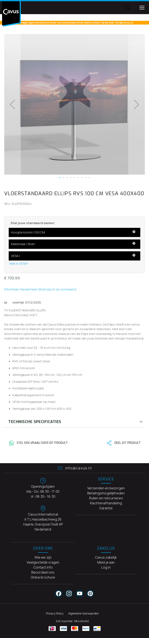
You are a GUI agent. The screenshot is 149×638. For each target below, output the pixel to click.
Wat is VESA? (18, 263)
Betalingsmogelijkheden (106, 493)
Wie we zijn (43, 557)
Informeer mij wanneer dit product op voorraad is (40, 289)
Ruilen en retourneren (106, 498)
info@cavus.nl (74, 468)
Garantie (105, 508)
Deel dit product (128, 443)
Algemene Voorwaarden (83, 613)
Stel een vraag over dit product (42, 443)
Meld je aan (106, 562)
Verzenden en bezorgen (106, 488)
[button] (12, 104)
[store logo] (11, 14)
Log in (106, 567)
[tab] (74, 421)
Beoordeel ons (42, 572)
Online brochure (43, 577)
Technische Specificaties (34, 421)
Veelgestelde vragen (43, 562)
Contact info (43, 567)
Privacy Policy (54, 613)
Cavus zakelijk (106, 557)
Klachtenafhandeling (106, 503)
